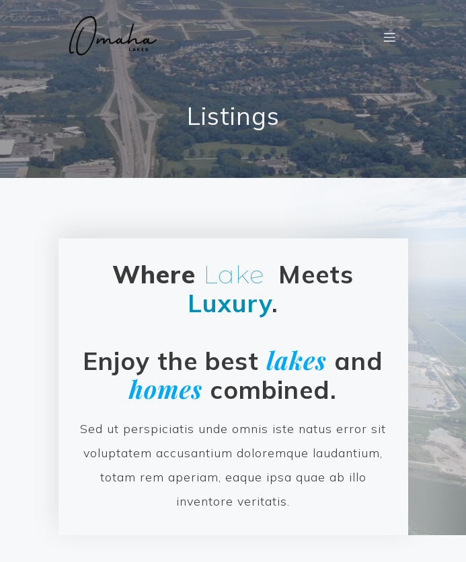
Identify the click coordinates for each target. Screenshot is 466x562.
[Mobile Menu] (390, 37)
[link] (208, 36)
